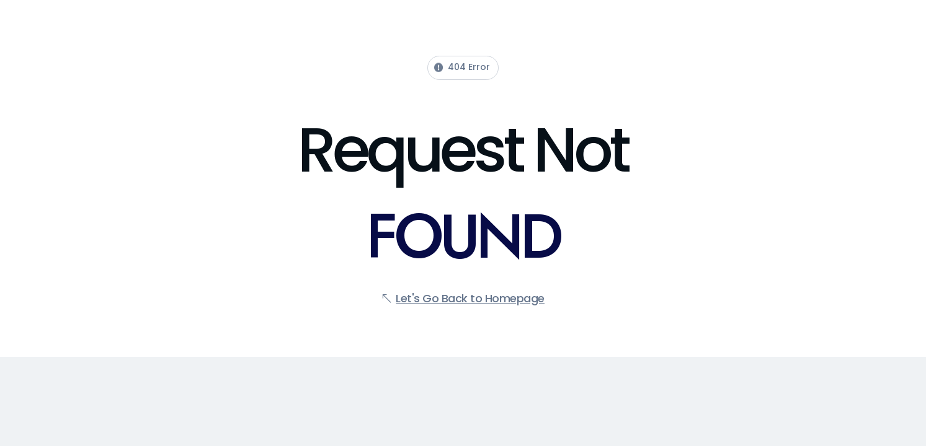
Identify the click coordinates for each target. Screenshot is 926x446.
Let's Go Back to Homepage (470, 298)
